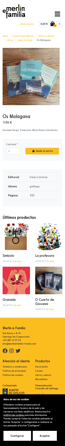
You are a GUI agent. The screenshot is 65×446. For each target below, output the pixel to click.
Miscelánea (41, 379)
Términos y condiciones (15, 366)
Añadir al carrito (42, 151)
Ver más (17, 261)
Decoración (41, 366)
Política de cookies (13, 375)
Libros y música (46, 35)
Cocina (39, 370)
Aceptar (45, 435)
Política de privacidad (14, 370)
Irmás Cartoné (25, 40)
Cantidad (11, 144)
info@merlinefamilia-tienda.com (19, 343)
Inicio (5, 35)
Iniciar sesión (26, 23)
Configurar (17, 435)
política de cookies (13, 415)
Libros (10, 40)
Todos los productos (23, 35)
